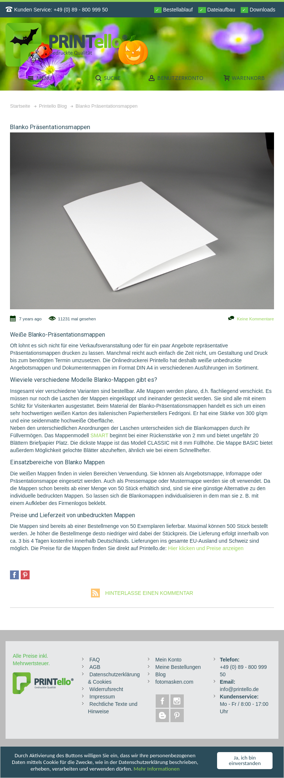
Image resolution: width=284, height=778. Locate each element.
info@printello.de (239, 689)
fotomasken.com (174, 682)
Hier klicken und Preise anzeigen (206, 548)
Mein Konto (168, 660)
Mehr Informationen (156, 769)
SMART (99, 435)
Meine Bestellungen (178, 667)
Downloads (258, 10)
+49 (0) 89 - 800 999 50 (81, 10)
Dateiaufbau (216, 10)
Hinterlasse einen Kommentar (149, 593)
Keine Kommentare (255, 318)
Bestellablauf (173, 10)
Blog (160, 674)
